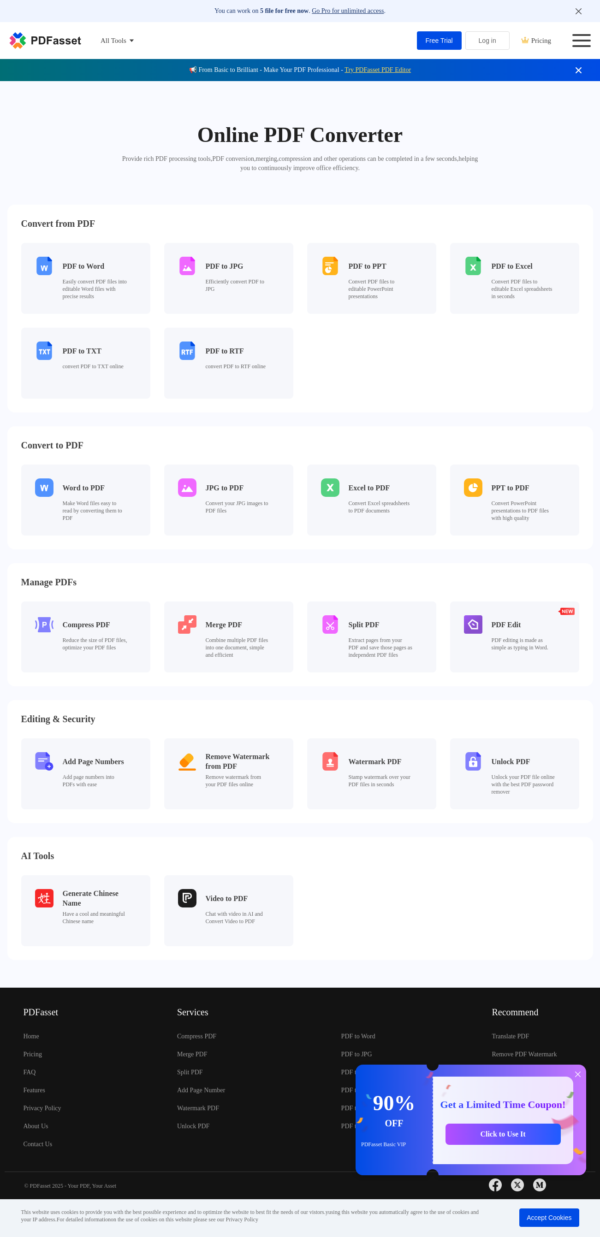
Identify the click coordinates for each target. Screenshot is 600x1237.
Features (34, 1090)
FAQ (30, 1072)
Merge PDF (192, 1054)
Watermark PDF (198, 1108)
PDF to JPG (356, 1054)
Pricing (536, 40)
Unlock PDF (193, 1126)
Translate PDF (510, 1036)
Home (31, 1036)
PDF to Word (358, 1036)
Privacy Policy (42, 1108)
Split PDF (190, 1072)
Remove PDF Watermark (524, 1054)
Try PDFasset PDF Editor (378, 69)
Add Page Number (201, 1090)
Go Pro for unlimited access (348, 10)
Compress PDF (196, 1036)
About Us (36, 1126)
